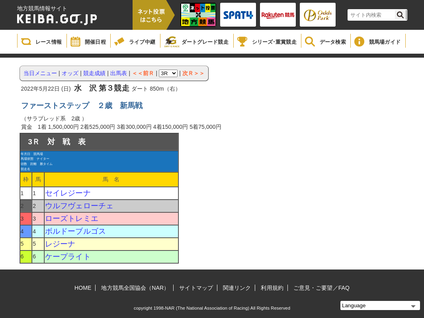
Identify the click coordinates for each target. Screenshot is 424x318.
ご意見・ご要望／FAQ (321, 288)
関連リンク (237, 288)
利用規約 (272, 288)
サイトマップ (196, 288)
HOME (82, 288)
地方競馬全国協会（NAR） (135, 288)
